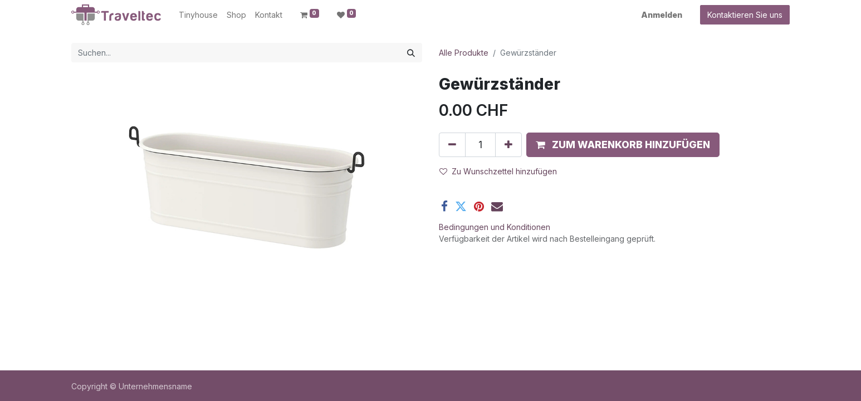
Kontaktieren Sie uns (744, 14)
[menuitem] (198, 14)
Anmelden (661, 14)
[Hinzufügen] (508, 145)
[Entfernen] (452, 145)
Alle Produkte (463, 52)
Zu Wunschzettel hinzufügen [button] (498, 171)
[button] (623, 145)
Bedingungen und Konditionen (494, 227)
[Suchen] (411, 52)
